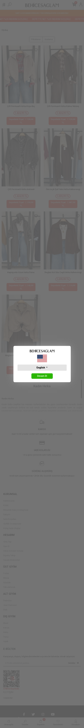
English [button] (41, 367)
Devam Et (42, 376)
